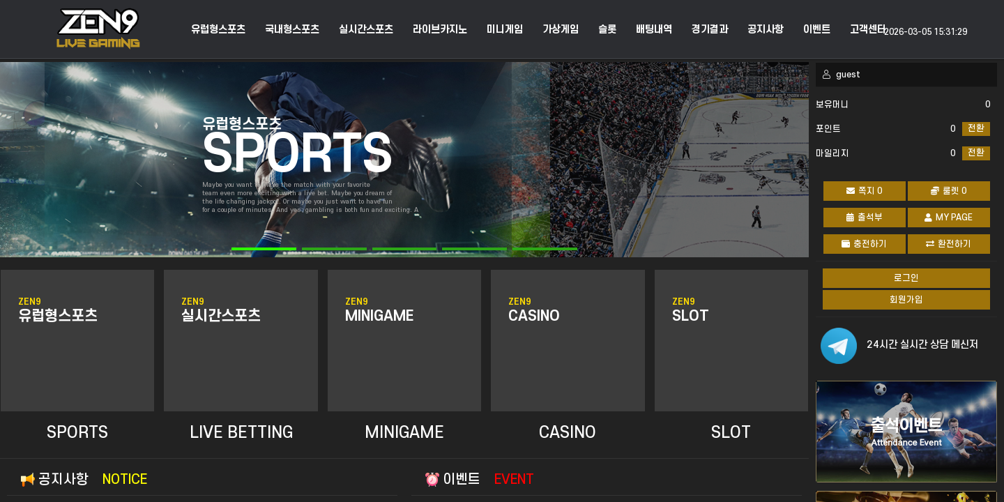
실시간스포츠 (366, 30)
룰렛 (948, 191)
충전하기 (864, 244)
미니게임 (505, 30)
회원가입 (906, 300)
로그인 (906, 278)
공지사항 (765, 30)
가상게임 (560, 30)
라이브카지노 (440, 30)
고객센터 (868, 30)
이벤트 (816, 30)
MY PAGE (949, 217)
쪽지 (864, 191)
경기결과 (710, 30)
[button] (263, 249)
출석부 (864, 217)
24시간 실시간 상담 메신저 (922, 345)
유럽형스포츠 (218, 30)
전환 (976, 128)
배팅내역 (654, 30)
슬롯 (607, 30)
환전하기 (948, 244)
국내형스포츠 (292, 30)
